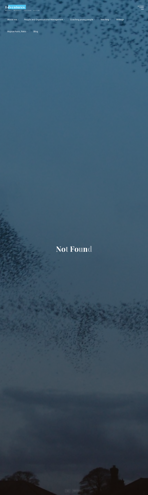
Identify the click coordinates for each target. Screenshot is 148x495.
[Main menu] (141, 7)
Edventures (15, 7)
